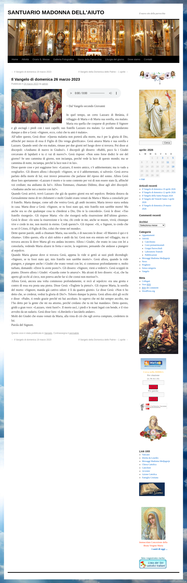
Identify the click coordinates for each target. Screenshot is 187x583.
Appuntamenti (148, 235)
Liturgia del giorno (114, 59)
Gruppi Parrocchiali (153, 248)
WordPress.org (148, 291)
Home (15, 59)
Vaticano (146, 454)
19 (173, 166)
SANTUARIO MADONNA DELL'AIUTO (56, 12)
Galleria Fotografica (63, 59)
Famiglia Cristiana (150, 477)
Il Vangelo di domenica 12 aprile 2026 (159, 192)
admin (45, 84)
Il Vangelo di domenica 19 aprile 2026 (159, 189)
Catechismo (150, 242)
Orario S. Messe (41, 59)
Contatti (148, 59)
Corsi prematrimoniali (154, 245)
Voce (146, 284)
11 (168, 162)
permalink (74, 333)
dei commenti (150, 287)
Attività (25, 59)
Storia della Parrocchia (90, 59)
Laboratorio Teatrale (154, 251)
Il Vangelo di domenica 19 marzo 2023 (31, 72)
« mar (142, 179)
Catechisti (146, 467)
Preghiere (146, 265)
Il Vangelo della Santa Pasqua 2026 (157, 195)
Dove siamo (134, 59)
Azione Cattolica (149, 474)
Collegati (146, 281)
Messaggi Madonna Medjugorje (156, 258)
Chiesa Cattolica (149, 464)
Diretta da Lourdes (150, 458)
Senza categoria (149, 268)
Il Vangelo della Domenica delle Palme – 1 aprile (103, 72)
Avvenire (146, 471)
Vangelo (48, 333)
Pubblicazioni (151, 255)
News (144, 261)
